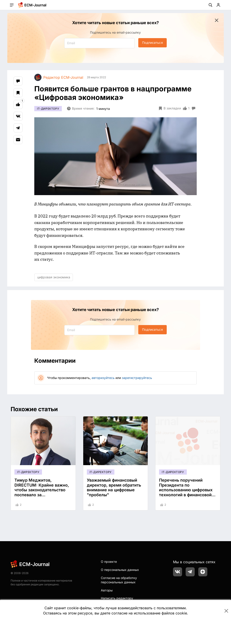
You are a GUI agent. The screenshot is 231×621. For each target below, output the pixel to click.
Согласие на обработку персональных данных (119, 580)
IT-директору (48, 108)
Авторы (107, 590)
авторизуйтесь (103, 378)
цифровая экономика (53, 277)
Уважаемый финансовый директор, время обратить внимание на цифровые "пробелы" (114, 487)
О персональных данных (120, 570)
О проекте (109, 561)
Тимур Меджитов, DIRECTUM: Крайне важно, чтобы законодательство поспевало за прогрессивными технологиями (41, 492)
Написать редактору (117, 598)
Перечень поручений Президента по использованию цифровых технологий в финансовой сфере (186, 490)
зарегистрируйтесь (137, 378)
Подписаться (152, 42)
